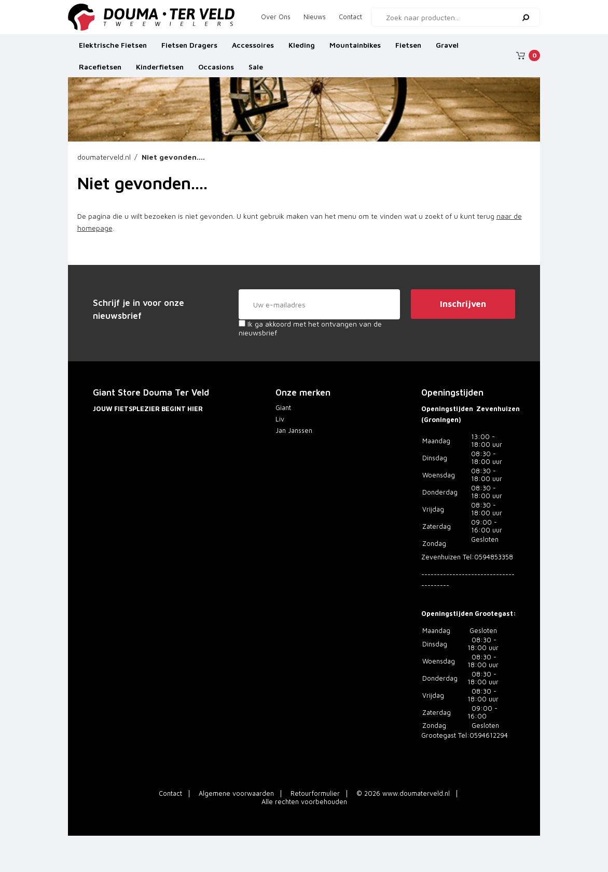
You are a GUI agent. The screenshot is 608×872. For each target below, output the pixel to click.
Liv (279, 419)
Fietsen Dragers (189, 49)
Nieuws (314, 17)
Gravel (447, 49)
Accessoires (253, 49)
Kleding (301, 49)
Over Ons (276, 17)
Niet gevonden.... (173, 156)
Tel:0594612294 (483, 735)
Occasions (216, 70)
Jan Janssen (293, 430)
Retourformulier (315, 793)
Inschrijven (463, 304)
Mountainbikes (355, 49)
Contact (350, 17)
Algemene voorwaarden (236, 793)
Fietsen (408, 49)
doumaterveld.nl (104, 156)
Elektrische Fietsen (113, 49)
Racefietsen (100, 70)
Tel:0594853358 (488, 557)
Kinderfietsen (160, 70)
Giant (283, 408)
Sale (255, 70)
